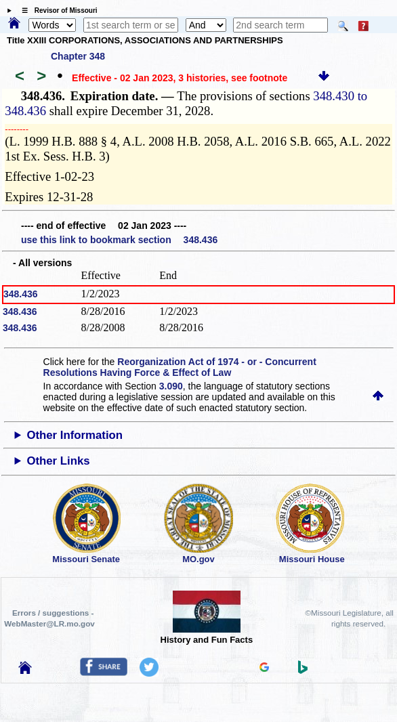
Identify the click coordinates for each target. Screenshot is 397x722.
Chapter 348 (78, 56)
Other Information (74, 435)
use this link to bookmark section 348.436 (119, 239)
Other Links (57, 460)
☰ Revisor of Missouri (56, 10)
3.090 (171, 386)
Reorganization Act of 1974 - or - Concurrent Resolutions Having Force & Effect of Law (179, 367)
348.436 (20, 294)
